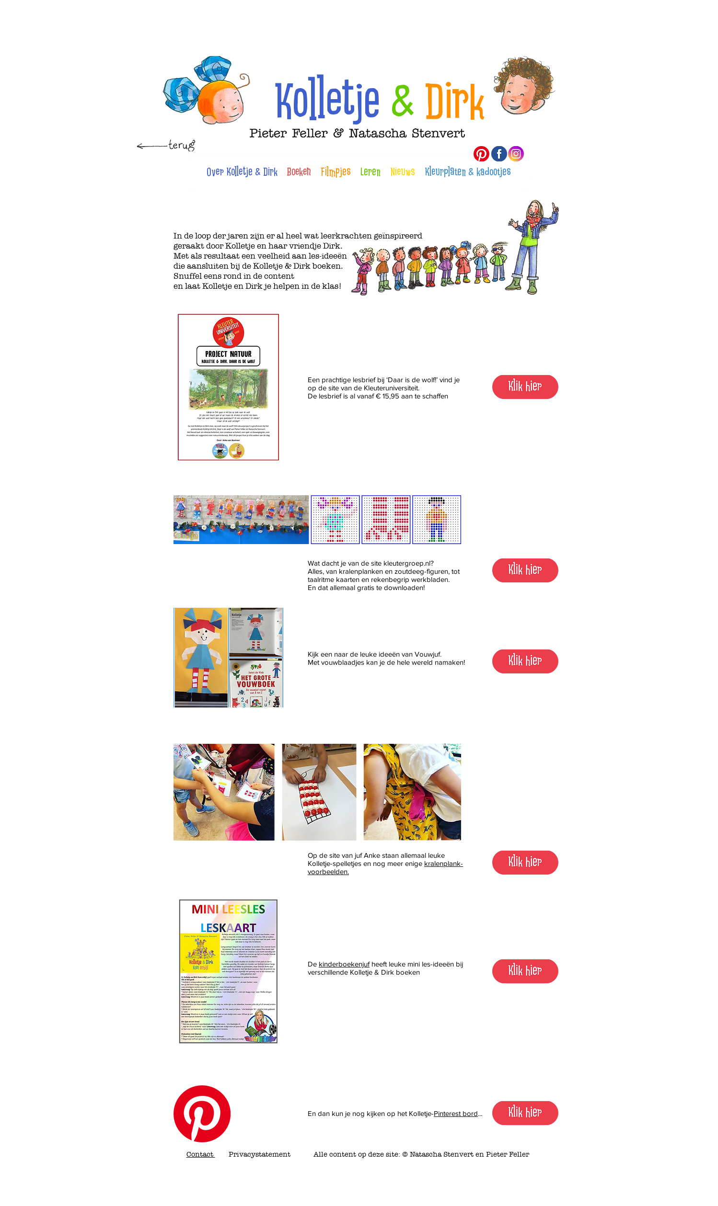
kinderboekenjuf (344, 964)
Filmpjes (336, 172)
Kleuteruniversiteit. (391, 388)
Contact (200, 1154)
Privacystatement (259, 1154)
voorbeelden (327, 871)
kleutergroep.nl (406, 563)
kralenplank (442, 863)
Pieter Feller (506, 1154)
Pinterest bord (456, 1113)
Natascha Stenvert (442, 1154)
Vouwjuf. (428, 654)
